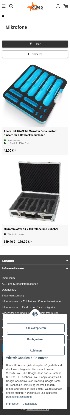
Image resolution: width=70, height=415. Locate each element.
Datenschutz (30, 403)
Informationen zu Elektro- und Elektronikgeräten (29, 307)
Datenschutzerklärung (19, 396)
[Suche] (11, 6)
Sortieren (35, 54)
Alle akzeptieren (36, 328)
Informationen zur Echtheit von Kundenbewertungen (32, 301)
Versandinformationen (38, 409)
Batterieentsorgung (13, 295)
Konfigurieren (35, 339)
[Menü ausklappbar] (3, 6)
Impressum (12, 403)
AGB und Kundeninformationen (20, 283)
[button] (58, 6)
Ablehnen (36, 350)
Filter (35, 43)
